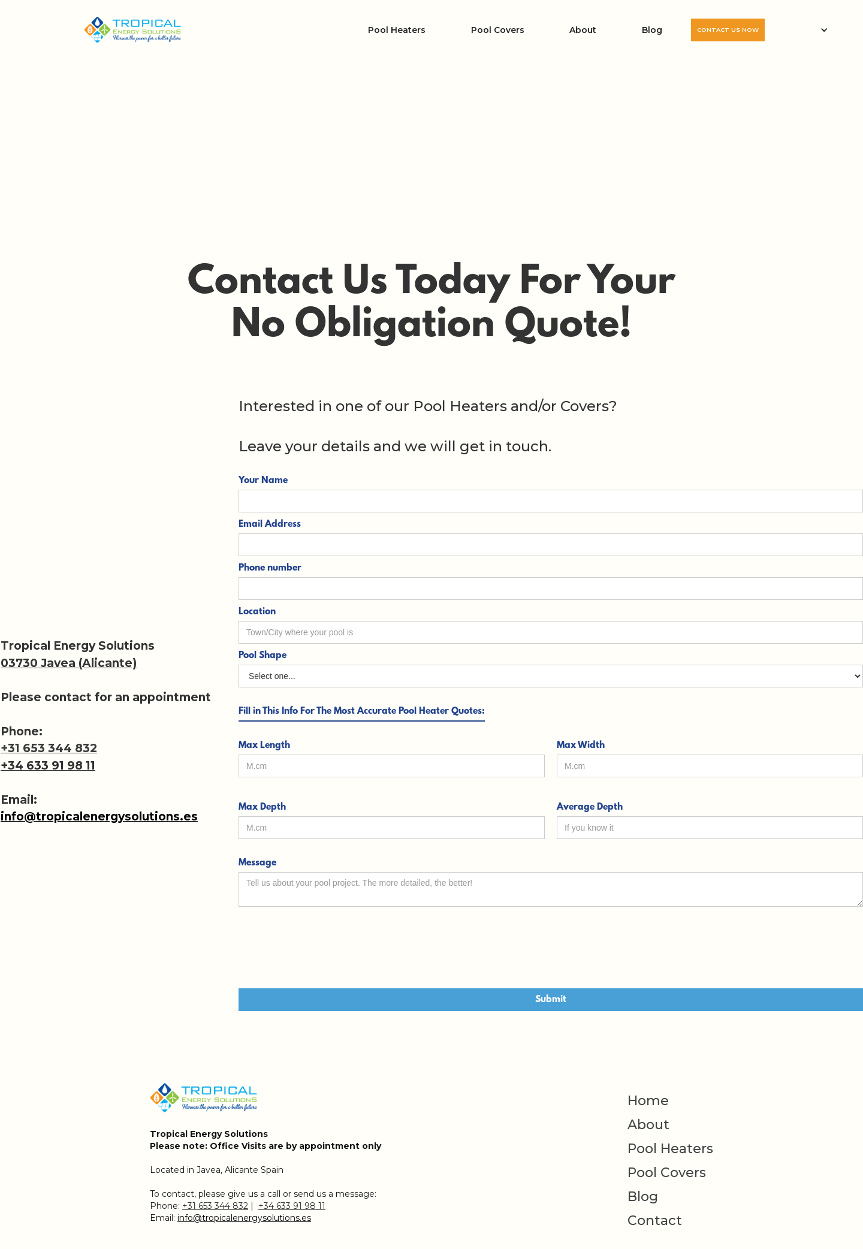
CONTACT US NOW (728, 29)
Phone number (270, 568)
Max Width (581, 745)
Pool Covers (497, 30)
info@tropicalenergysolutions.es (99, 816)
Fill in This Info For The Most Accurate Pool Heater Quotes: (362, 711)
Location (257, 612)
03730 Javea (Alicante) (69, 663)
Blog (652, 30)
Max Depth (262, 807)
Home (648, 1101)
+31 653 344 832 (49, 748)
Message (257, 863)
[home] (133, 30)
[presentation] (330, 948)
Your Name (263, 480)
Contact (654, 1221)
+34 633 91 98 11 (48, 766)
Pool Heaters (397, 30)
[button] (813, 30)
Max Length (264, 745)
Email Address (270, 524)
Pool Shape (262, 655)
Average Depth (590, 807)
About (582, 30)
